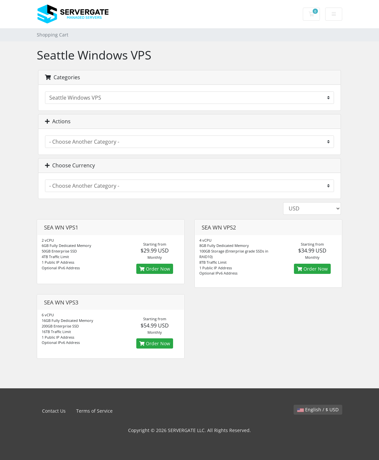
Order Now (154, 269)
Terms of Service (94, 411)
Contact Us (54, 411)
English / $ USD (318, 409)
